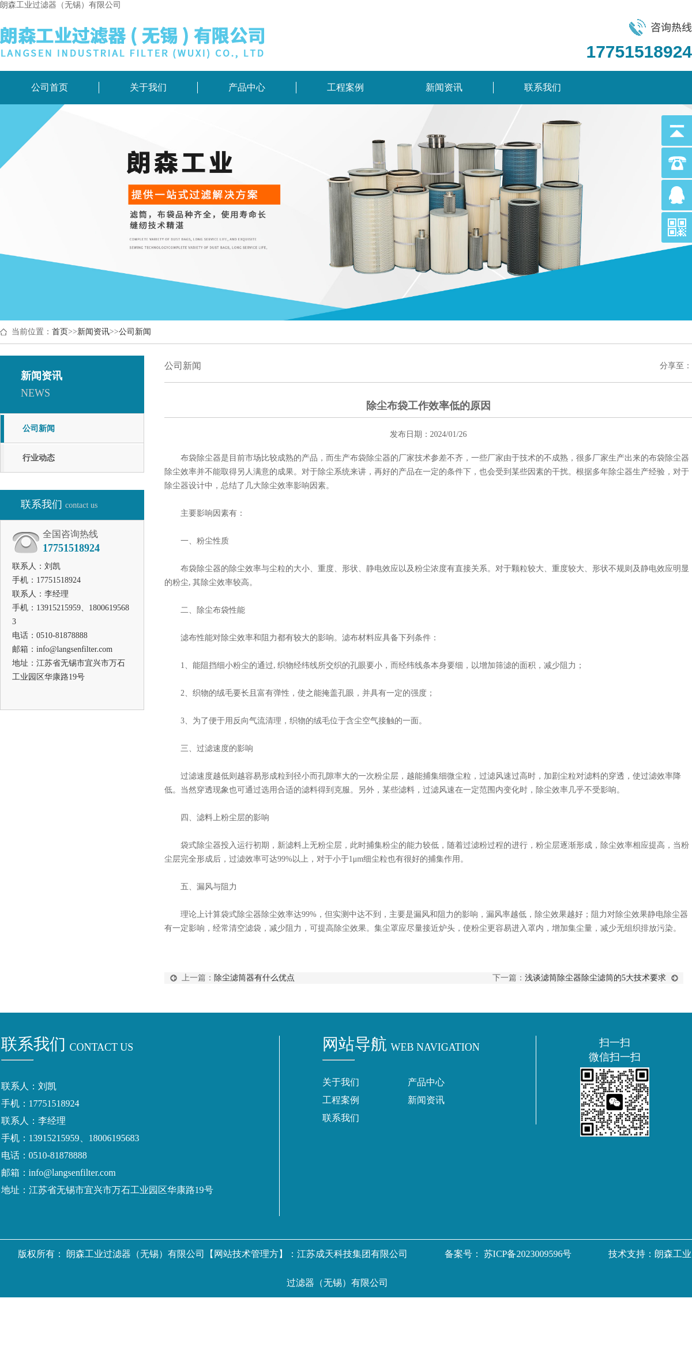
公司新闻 (135, 331)
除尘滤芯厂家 (245, 1311)
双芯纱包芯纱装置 (637, 1311)
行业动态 (38, 458)
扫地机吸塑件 (565, 1311)
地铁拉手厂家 (441, 1311)
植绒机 (290, 1340)
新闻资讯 (444, 87)
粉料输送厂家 (338, 1340)
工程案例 (345, 87)
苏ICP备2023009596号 (528, 1254)
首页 (60, 331)
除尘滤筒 (85, 1311)
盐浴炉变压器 (503, 1311)
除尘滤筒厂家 (182, 1311)
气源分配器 (383, 1311)
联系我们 (542, 87)
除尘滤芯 (129, 1311)
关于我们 (148, 87)
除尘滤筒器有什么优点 (254, 977)
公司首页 (49, 87)
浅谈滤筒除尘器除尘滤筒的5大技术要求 (595, 977)
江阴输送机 (396, 1340)
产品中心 (246, 87)
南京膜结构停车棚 (316, 1311)
